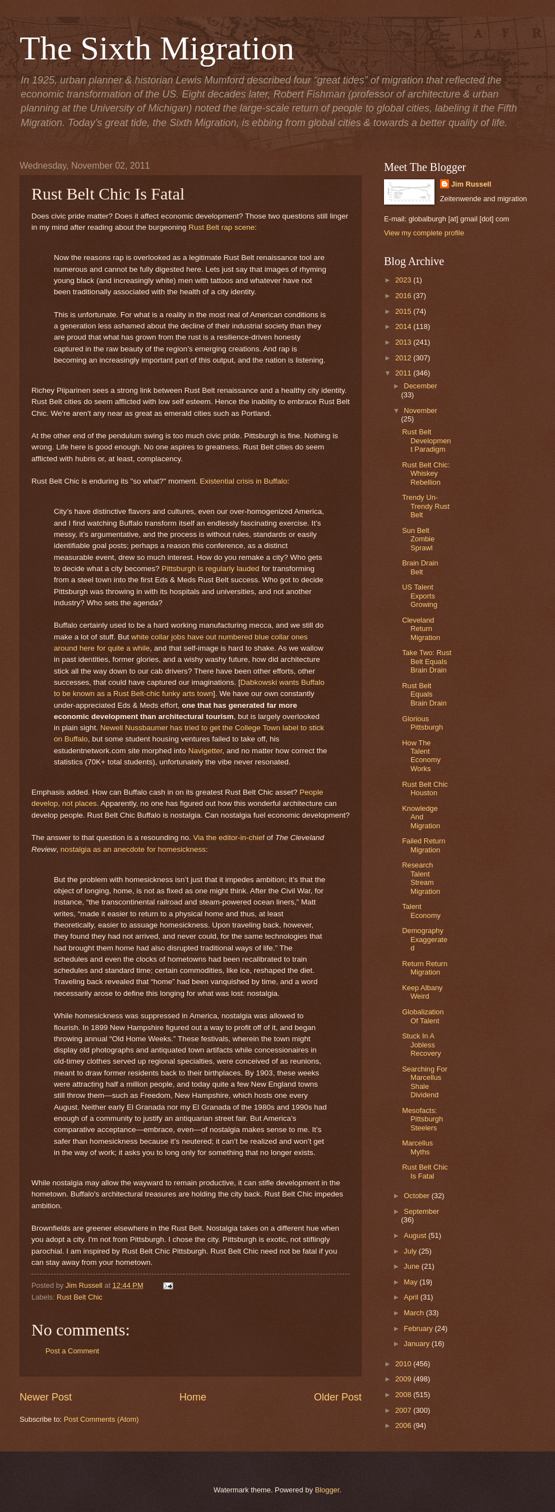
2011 (404, 373)
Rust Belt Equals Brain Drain (424, 694)
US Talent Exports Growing (419, 596)
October (417, 1195)
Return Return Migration (424, 967)
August (416, 1235)
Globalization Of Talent (422, 1016)
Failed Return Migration (423, 845)
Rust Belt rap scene (221, 227)
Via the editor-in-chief (229, 837)
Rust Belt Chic (80, 1297)
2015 (404, 311)
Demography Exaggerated (424, 939)
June (413, 1266)
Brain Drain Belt (420, 567)
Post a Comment (72, 1351)
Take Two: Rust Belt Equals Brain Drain (426, 661)
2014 (404, 326)
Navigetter (205, 750)
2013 (404, 342)
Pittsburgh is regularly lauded (210, 568)
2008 (404, 1394)
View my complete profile (424, 233)
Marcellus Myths (417, 1147)
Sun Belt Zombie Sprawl (418, 539)
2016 (404, 295)
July (411, 1251)
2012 (404, 358)
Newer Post (46, 1397)
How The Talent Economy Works (421, 756)
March (414, 1313)
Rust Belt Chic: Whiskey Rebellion (426, 473)
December (420, 386)
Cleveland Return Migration (421, 629)
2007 (404, 1410)
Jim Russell (471, 184)
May (411, 1282)
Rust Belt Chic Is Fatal (425, 1171)
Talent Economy (421, 910)
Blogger (327, 1490)
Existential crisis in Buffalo (243, 481)
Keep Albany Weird (422, 992)
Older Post (338, 1397)
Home (192, 1397)
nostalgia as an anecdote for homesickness (133, 849)
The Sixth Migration (157, 48)
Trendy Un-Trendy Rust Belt (426, 506)
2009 (404, 1379)
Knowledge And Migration (421, 817)
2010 (404, 1364)
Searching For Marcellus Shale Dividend (424, 1082)
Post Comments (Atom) (101, 1419)
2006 (404, 1425)
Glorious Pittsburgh (422, 723)
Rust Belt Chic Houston (425, 788)
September (421, 1211)
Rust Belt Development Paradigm (426, 440)
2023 (404, 280)
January (417, 1343)
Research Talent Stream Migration (421, 878)
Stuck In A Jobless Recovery (421, 1045)
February (419, 1328)
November (420, 410)
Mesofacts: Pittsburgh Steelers (422, 1119)
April (412, 1297)
